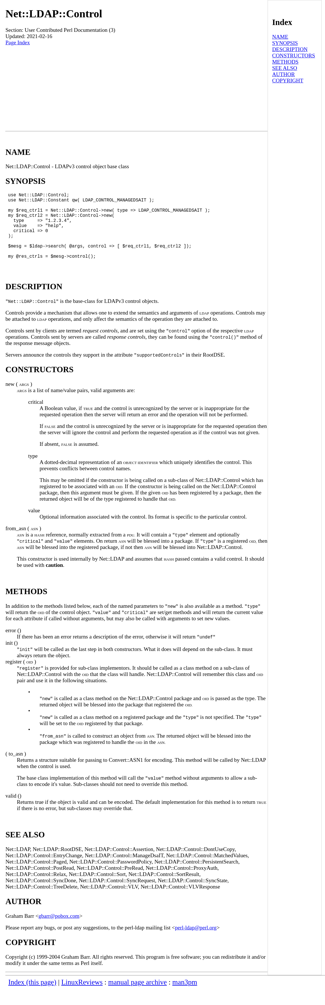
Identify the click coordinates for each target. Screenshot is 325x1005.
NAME (280, 37)
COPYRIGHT (287, 81)
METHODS (285, 62)
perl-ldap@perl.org (196, 943)
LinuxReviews (82, 998)
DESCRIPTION (290, 49)
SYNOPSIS (285, 43)
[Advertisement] (136, 88)
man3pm (184, 998)
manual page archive (137, 998)
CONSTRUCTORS (293, 56)
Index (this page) (32, 998)
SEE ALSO (284, 68)
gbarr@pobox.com (59, 932)
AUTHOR (283, 74)
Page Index (17, 42)
